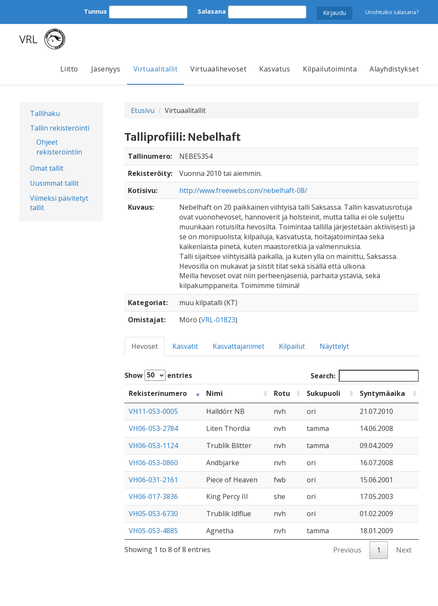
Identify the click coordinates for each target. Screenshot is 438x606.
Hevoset (144, 346)
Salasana (212, 11)
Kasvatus (274, 69)
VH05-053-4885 (153, 530)
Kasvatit (185, 346)
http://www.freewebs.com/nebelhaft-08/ (243, 190)
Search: (365, 376)
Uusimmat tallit (54, 183)
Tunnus (95, 11)
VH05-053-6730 (153, 513)
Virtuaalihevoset (218, 69)
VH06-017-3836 (153, 496)
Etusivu (142, 110)
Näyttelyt (334, 346)
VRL (28, 39)
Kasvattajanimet (238, 346)
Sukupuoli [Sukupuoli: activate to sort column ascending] (323, 393)
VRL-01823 (218, 319)
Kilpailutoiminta (330, 69)
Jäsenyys (106, 69)
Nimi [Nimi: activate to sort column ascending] (214, 393)
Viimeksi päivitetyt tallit (59, 203)
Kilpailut (292, 346)
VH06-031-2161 (153, 479)
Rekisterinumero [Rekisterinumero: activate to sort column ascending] (158, 393)
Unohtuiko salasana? (392, 12)
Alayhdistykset (394, 69)
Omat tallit (46, 168)
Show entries (158, 375)
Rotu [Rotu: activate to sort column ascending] (282, 393)
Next (403, 550)
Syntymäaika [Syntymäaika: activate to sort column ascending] (382, 393)
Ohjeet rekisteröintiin (59, 147)
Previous (347, 550)
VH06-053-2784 (153, 428)
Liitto (69, 69)
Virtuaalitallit (155, 69)
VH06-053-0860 (153, 462)
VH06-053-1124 (153, 445)
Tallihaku (45, 113)
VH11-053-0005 (153, 411)
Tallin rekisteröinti (59, 128)
